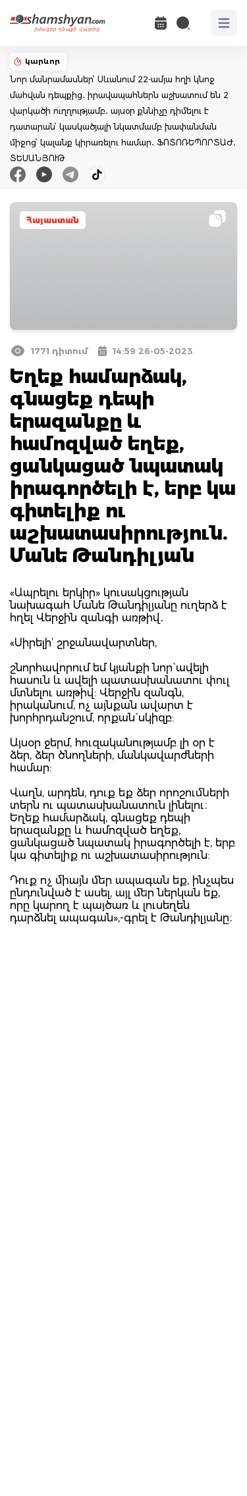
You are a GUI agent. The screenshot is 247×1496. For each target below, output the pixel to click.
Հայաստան (52, 220)
